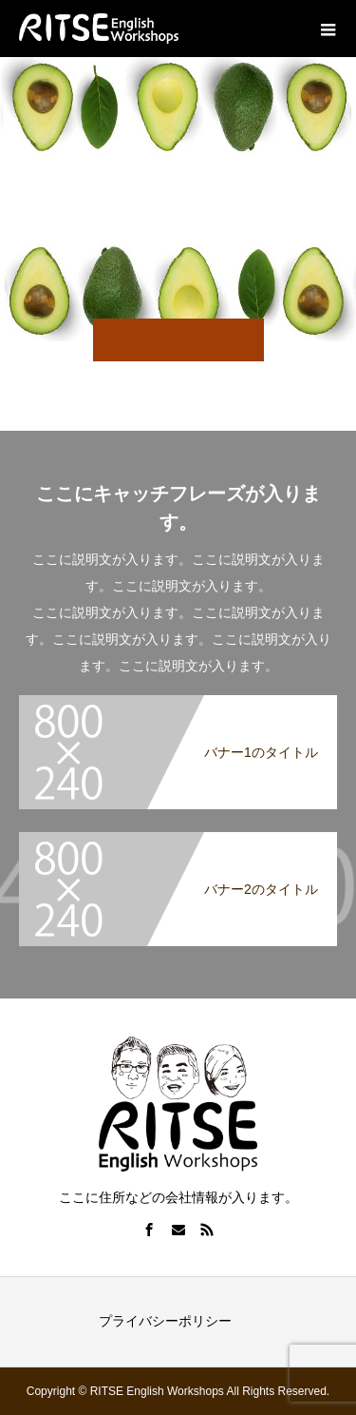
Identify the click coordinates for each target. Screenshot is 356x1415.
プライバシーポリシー (165, 1320)
